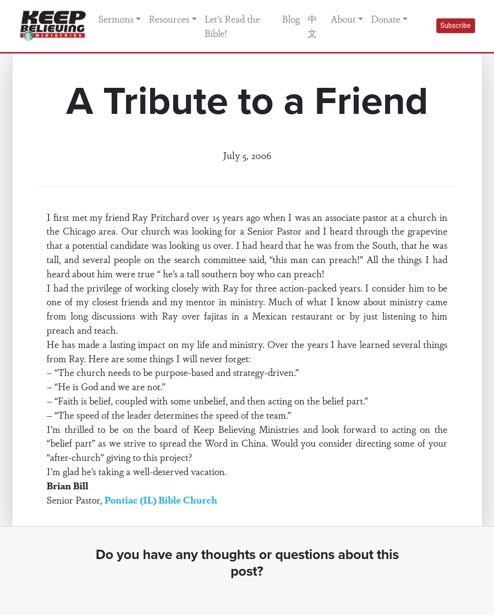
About (343, 19)
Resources (169, 19)
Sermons (115, 19)
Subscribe (456, 25)
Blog (291, 19)
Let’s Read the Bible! (232, 26)
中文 (312, 26)
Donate (385, 19)
